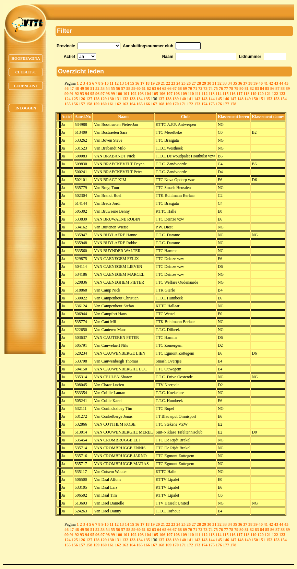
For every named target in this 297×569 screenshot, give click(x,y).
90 (66, 93)
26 (189, 83)
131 (118, 98)
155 (67, 104)
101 (126, 93)
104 (148, 93)
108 (177, 93)
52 (97, 88)
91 (72, 93)
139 (176, 98)
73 (205, 88)
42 (271, 83)
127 (89, 98)
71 (195, 88)
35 (235, 83)
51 (92, 88)
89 (288, 88)
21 (163, 83)
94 (87, 93)
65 (164, 88)
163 (125, 104)
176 (219, 104)
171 (183, 104)
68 (180, 88)
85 (267, 88)
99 (113, 93)
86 (272, 88)
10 (107, 83)
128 (96, 98)
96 (97, 93)
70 (190, 88)
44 (281, 83)
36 (240, 83)
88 (283, 88)
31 (214, 83)
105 (155, 93)
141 (190, 98)
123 (282, 93)
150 (255, 98)
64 (159, 88)
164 (132, 104)
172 (190, 104)
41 (266, 83)
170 (176, 104)
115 (225, 93)
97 (102, 93)
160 (103, 104)
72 (200, 88)
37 (245, 83)
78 (231, 88)
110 (191, 93)
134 (139, 98)
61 (144, 88)
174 (204, 104)
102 (133, 93)
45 (286, 83)
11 (112, 83)
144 (212, 98)
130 (111, 98)
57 (123, 88)
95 (92, 93)
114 (219, 93)
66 (169, 88)
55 (113, 88)
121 (268, 93)
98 (108, 93)
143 (204, 98)
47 (72, 88)
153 (276, 98)
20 (158, 83)
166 (147, 104)
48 (77, 88)
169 (168, 104)
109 (184, 93)
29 (204, 83)
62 (149, 88)
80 (241, 88)
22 (168, 83)
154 (284, 98)
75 (216, 88)
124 (67, 98)
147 (233, 98)
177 (226, 104)
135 (147, 98)
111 (198, 93)
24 (178, 83)
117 (239, 93)
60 (138, 88)
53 (102, 88)
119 (253, 93)
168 (161, 104)
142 (197, 98)
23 (173, 83)
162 (118, 104)
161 (111, 104)
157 (82, 104)
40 (261, 83)
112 (204, 93)
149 (248, 98)
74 (211, 88)
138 (168, 98)
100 (119, 93)
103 (141, 93)
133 (132, 98)
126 (82, 98)
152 (269, 98)
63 (154, 88)
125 (75, 98)
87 (277, 88)
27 (194, 83)
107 (169, 93)
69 (185, 88)
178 (233, 104)
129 (103, 98)
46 (66, 88)
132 (125, 98)
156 (75, 104)
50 (87, 88)
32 (219, 83)
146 (226, 98)
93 (82, 93)
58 (128, 88)
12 (117, 83)
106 (162, 93)
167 (154, 104)
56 (118, 88)
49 (82, 88)
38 (250, 83)
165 (139, 104)
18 (147, 83)
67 (175, 88)
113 (211, 93)
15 (132, 83)
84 (262, 88)
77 (226, 88)
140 (183, 98)
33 (225, 83)
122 (275, 93)
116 (232, 93)
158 (89, 104)
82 (252, 88)
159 (96, 104)
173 (197, 104)
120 (261, 93)
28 (199, 83)
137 (161, 98)
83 (257, 88)
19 (153, 83)
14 (127, 83)
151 (262, 98)
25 (183, 83)
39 (255, 83)
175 (212, 104)
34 (230, 83)
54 (108, 88)
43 (276, 83)
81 (247, 88)
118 (246, 93)
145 (219, 98)
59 (133, 88)
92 (77, 93)
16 (137, 83)
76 (221, 88)
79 (236, 88)
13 (122, 83)
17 (142, 83)
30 (209, 83)
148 (240, 98)
